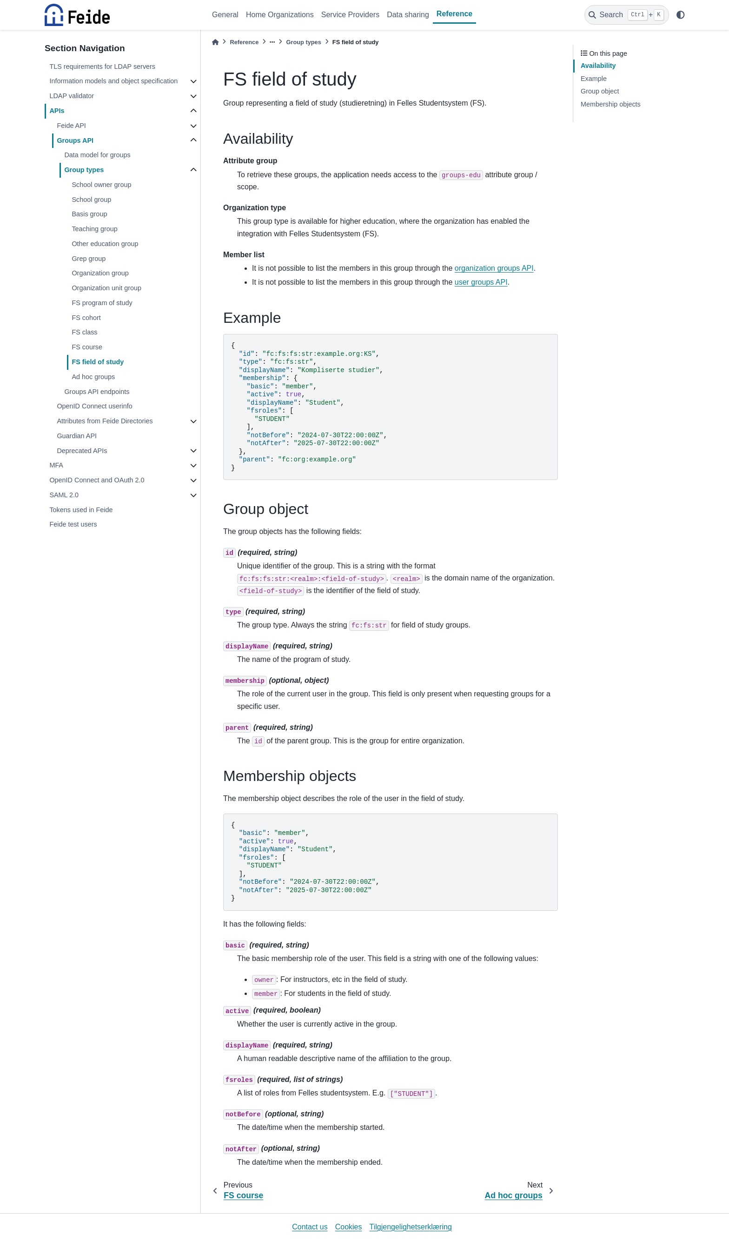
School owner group (101, 184)
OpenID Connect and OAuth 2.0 (96, 480)
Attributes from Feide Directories (104, 421)
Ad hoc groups (93, 376)
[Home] (215, 42)
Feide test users (73, 524)
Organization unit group (106, 288)
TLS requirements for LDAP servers (102, 66)
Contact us (309, 1227)
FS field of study (98, 362)
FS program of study (102, 303)
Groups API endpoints (96, 391)
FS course (87, 347)
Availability (598, 65)
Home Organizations (280, 15)
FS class (84, 332)
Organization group (100, 273)
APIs (56, 110)
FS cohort (86, 317)
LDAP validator (71, 96)
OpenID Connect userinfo (94, 406)
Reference (454, 14)
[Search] (626, 15)
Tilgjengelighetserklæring (411, 1227)
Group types (84, 170)
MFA (56, 465)
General (225, 15)
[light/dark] (681, 15)
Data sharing (408, 15)
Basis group (89, 214)
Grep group (89, 258)
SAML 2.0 (64, 495)
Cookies (348, 1227)
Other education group (105, 243)
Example (594, 78)
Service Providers (350, 15)
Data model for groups (97, 155)
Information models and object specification (113, 81)
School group (91, 199)
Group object (600, 91)
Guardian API (77, 436)
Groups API (75, 140)
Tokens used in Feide (81, 510)
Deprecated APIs (82, 450)
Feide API (71, 125)
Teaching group (94, 229)
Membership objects (611, 104)
